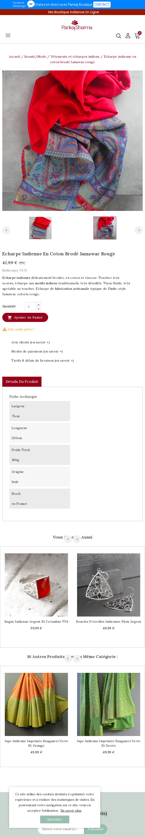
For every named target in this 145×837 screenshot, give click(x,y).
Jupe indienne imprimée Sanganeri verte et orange (36, 743)
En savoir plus (71, 810)
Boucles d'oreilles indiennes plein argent (108, 621)
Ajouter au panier (25, 317)
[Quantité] (30, 306)
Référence (10, 270)
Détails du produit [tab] (22, 381)
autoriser (54, 819)
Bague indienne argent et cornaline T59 (36, 621)
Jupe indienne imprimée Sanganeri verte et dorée (109, 743)
